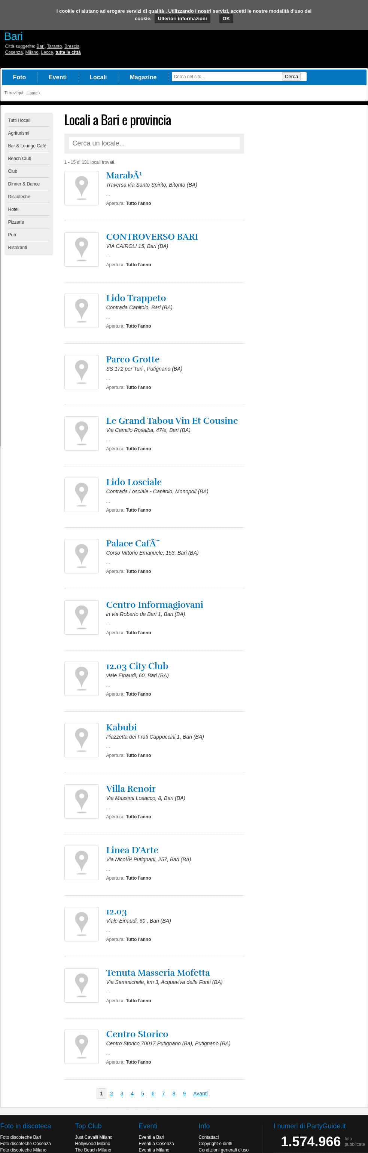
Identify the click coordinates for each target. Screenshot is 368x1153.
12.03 (116, 911)
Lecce (47, 52)
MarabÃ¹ (124, 175)
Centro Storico (137, 1034)
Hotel (13, 209)
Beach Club (19, 158)
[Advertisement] (308, 225)
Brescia (71, 46)
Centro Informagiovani (155, 604)
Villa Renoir (131, 788)
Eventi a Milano (154, 1150)
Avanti (200, 1094)
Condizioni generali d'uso (224, 1150)
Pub (12, 234)
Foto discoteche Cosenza (25, 1143)
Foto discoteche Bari (20, 1137)
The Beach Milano (93, 1150)
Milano (32, 52)
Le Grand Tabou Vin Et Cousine (172, 420)
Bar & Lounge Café (27, 145)
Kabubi (121, 727)
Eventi (58, 77)
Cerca (291, 76)
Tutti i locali (19, 120)
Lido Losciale (134, 482)
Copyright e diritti (215, 1143)
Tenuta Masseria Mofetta (158, 972)
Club (13, 171)
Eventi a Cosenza (156, 1143)
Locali (98, 77)
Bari (41, 46)
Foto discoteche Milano (23, 1150)
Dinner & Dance (24, 184)
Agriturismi (19, 133)
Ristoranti (17, 247)
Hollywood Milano (92, 1143)
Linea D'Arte (132, 850)
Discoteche (19, 196)
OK (226, 18)
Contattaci (209, 1137)
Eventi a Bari (151, 1137)
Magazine (143, 77)
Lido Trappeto (136, 298)
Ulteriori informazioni (182, 18)
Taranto (54, 46)
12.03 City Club (137, 666)
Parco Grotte (133, 359)
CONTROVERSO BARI (152, 236)
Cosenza (14, 52)
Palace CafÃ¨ (133, 543)
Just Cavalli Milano (94, 1137)
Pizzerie (16, 222)
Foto (19, 77)
